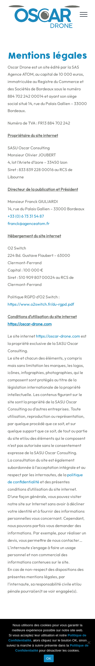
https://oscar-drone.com (30, 323)
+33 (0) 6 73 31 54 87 (26, 216)
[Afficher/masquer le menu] (83, 14)
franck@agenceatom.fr (29, 223)
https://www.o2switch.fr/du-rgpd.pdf (41, 304)
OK (48, 658)
